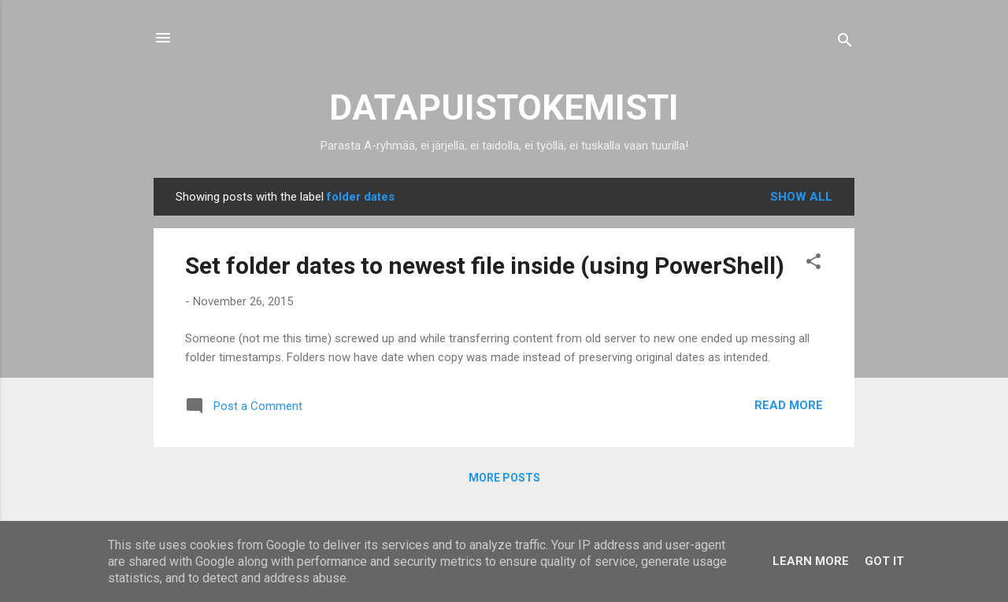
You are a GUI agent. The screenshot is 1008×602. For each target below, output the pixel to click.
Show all (801, 197)
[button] (813, 264)
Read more (788, 405)
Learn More (811, 561)
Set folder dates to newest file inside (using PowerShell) (484, 265)
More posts (504, 477)
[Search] (845, 43)
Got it (884, 561)
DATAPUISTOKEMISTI (504, 107)
